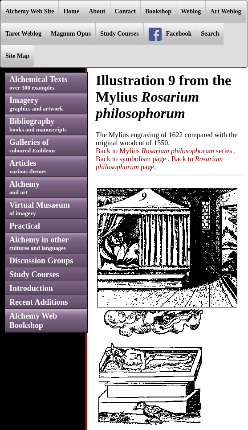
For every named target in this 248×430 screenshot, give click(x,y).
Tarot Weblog (23, 33)
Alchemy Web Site (29, 11)
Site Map (17, 56)
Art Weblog (225, 11)
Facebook (170, 34)
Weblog (191, 11)
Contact (125, 11)
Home (71, 11)
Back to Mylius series (164, 151)
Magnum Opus (71, 33)
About (97, 11)
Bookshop (158, 11)
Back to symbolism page (131, 159)
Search (210, 33)
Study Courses (119, 33)
